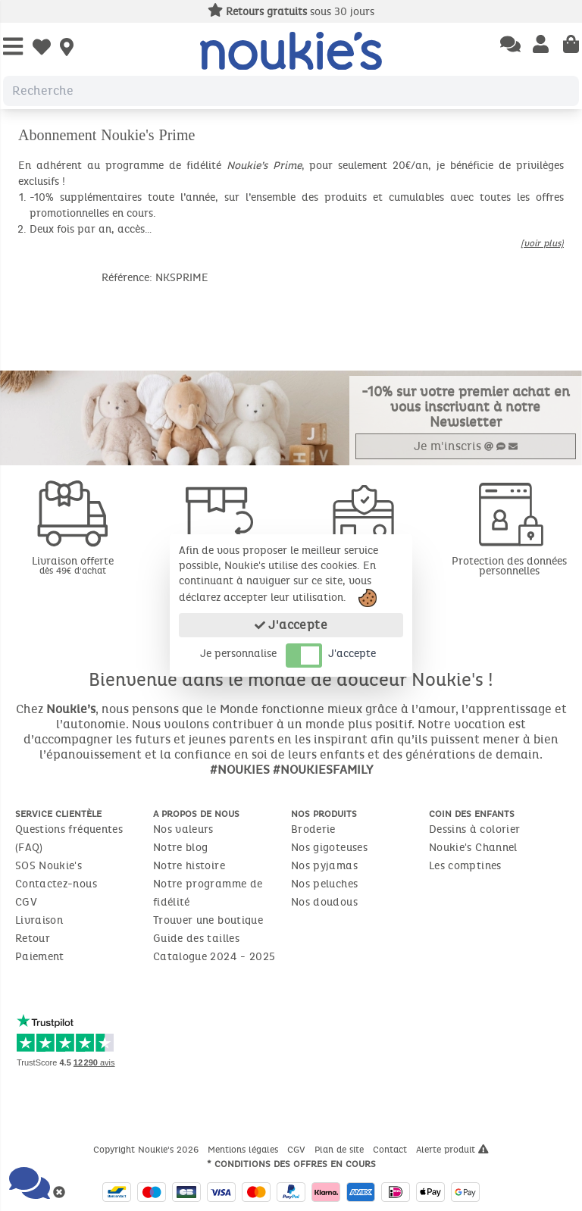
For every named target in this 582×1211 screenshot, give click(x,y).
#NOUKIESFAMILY (323, 769)
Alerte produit (452, 1149)
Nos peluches (324, 884)
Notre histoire (189, 865)
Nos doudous (324, 902)
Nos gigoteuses (329, 847)
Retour (32, 938)
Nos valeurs (183, 829)
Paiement (39, 956)
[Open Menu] (13, 47)
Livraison (39, 920)
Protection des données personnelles (509, 566)
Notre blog (180, 847)
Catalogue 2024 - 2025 (214, 956)
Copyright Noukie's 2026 (147, 1149)
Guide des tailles (196, 938)
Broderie (313, 829)
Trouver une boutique (208, 920)
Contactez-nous (56, 884)
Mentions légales (244, 1149)
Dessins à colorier (474, 829)
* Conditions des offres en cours (291, 1164)
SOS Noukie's (48, 865)
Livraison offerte (72, 565)
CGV (26, 902)
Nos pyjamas (324, 865)
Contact (391, 1149)
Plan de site (340, 1149)
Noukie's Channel (473, 847)
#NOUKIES (240, 769)
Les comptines (465, 865)
